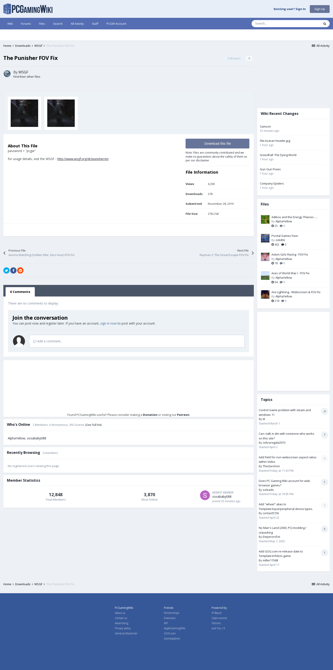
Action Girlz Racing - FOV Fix (289, 254)
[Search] (276, 23)
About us (120, 613)
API (166, 623)
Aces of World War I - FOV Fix (290, 273)
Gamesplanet (172, 638)
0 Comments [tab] (20, 292)
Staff (95, 24)
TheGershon (271, 466)
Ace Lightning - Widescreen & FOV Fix (296, 292)
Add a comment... (47, 341)
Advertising (121, 623)
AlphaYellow (16, 438)
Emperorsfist (271, 537)
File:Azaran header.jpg (275, 141)
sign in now (108, 323)
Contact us (121, 618)
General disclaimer (126, 633)
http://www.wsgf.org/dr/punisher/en (83, 159)
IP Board (216, 613)
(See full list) (93, 425)
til (264, 419)
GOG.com (170, 633)
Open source (219, 618)
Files (42, 24)
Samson (265, 126)
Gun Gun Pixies (270, 169)
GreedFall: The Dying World (278, 155)
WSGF (23, 72)
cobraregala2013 (274, 443)
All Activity (77, 24)
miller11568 (270, 560)
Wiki (10, 24)
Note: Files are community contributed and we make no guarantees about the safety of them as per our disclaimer (216, 156)
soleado (268, 490)
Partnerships (171, 613)
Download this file (217, 143)
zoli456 (280, 240)
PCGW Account (116, 24)
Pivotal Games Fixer (284, 236)
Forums (26, 24)
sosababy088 (36, 438)
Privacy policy (123, 628)
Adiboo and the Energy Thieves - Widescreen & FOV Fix (293, 217)
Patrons (216, 623)
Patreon (183, 415)
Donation (150, 415)
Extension (170, 618)
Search (58, 24)
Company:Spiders (272, 183)
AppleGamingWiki (174, 628)
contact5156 (271, 513)
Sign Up (319, 9)
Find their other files (26, 77)
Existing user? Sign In (290, 9)
